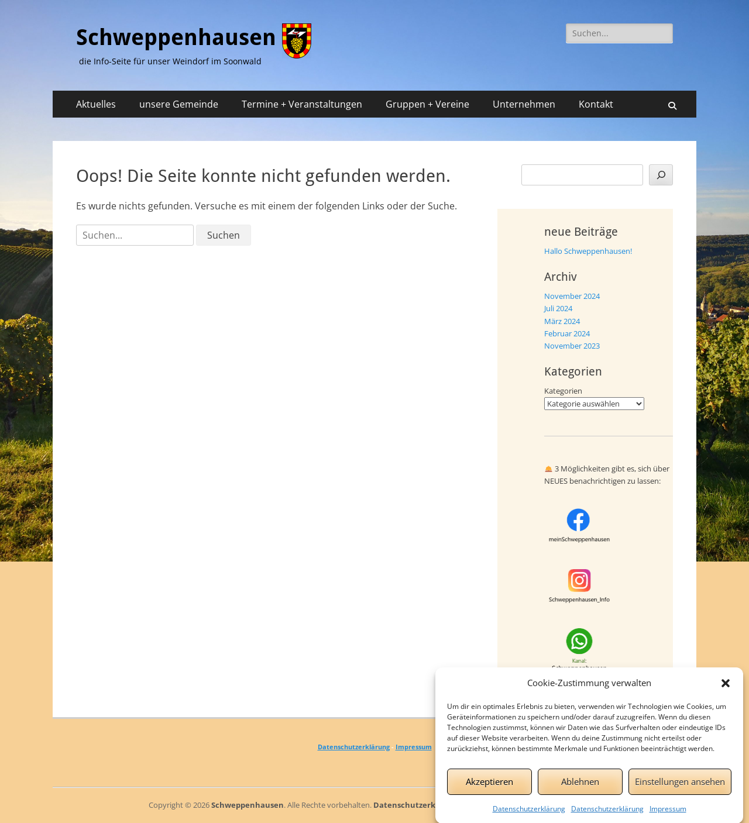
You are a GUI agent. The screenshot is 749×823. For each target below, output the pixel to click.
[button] (725, 688)
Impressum (668, 813)
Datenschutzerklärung (529, 813)
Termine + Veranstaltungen (302, 104)
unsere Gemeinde (178, 104)
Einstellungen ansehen (680, 787)
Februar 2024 (567, 333)
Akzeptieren (489, 787)
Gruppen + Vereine (427, 104)
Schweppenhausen (176, 37)
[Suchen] (661, 174)
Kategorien (563, 390)
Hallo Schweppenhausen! (588, 251)
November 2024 (572, 296)
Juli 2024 (558, 308)
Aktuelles (96, 104)
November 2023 (572, 345)
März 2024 (562, 321)
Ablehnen (580, 787)
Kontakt (596, 104)
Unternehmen (524, 104)
